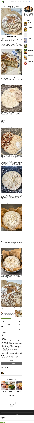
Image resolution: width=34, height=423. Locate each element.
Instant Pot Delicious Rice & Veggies (30, 39)
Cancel (3, 422)
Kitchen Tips (19, 1)
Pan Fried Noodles (30, 27)
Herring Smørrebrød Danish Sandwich (30, 44)
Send (1, 422)
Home (11, 1)
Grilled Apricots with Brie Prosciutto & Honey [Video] (30, 61)
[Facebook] (29, 1)
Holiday (16, 1)
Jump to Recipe (10, 36)
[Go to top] (17, 414)
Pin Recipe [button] (17, 318)
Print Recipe (14, 36)
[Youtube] (22, 411)
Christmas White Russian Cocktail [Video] (30, 22)
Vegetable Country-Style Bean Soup (30, 33)
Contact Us (26, 1)
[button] (1, 316)
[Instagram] (15, 411)
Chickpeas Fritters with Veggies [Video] (30, 55)
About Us (23, 1)
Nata (10, 7)
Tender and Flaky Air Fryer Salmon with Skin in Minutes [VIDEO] (30, 50)
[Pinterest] (19, 411)
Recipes (13, 1)
